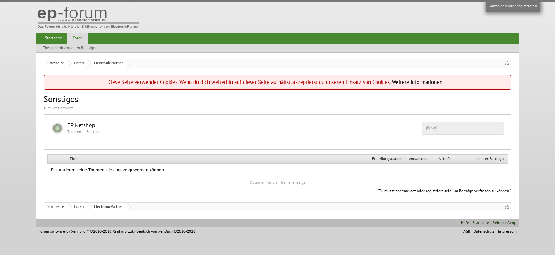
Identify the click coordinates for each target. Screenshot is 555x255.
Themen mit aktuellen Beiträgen (70, 48)
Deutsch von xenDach (165, 231)
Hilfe (465, 223)
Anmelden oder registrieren (513, 6)
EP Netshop (81, 125)
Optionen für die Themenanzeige (278, 182)
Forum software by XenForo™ (85, 231)
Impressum (507, 231)
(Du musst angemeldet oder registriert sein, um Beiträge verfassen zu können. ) (444, 191)
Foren (78, 37)
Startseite (53, 37)
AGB (466, 231)
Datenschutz (484, 231)
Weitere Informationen (417, 82)
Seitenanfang (504, 223)
